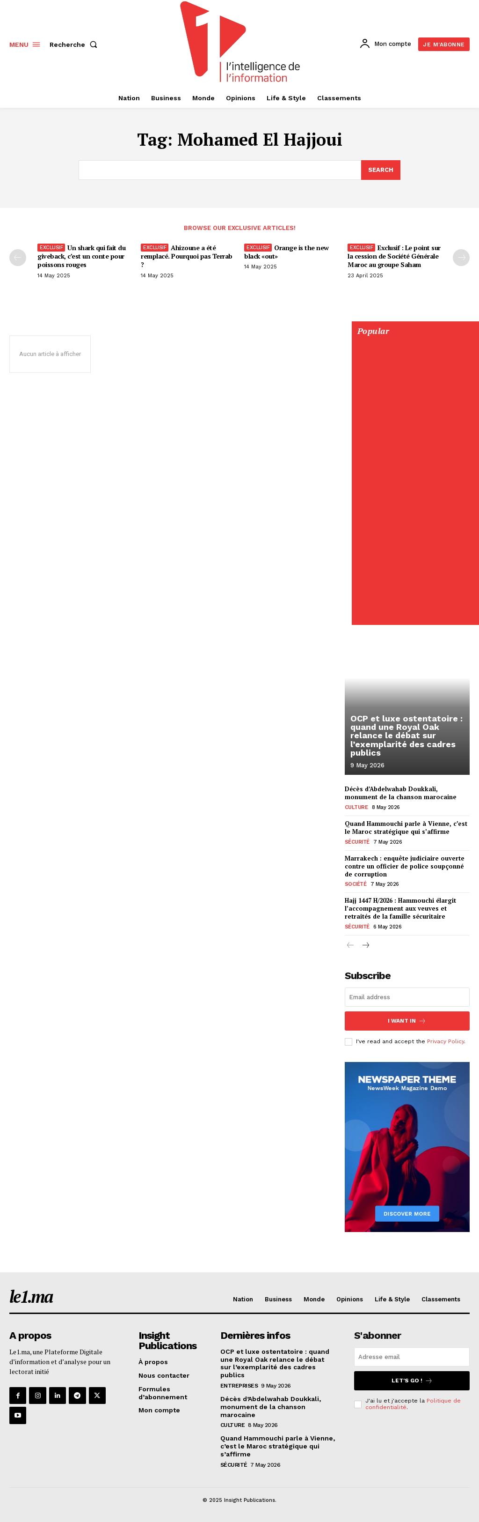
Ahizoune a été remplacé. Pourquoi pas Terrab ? (186, 256)
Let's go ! (412, 1381)
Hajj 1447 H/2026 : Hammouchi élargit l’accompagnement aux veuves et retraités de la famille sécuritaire (400, 908)
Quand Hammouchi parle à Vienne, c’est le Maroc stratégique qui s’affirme (406, 827)
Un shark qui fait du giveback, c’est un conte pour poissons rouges (81, 256)
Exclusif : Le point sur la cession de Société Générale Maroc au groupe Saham (394, 256)
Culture (356, 807)
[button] (75, 44)
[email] (407, 997)
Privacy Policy (445, 1041)
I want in (407, 1021)
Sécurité (357, 842)
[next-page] (365, 946)
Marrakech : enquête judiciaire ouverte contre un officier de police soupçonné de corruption (404, 866)
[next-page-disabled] (461, 257)
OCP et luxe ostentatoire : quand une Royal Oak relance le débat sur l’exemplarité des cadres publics (406, 735)
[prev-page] (17, 257)
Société (356, 884)
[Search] (380, 170)
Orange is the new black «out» (286, 251)
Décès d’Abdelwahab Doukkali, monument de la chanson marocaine (401, 793)
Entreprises (239, 1385)
